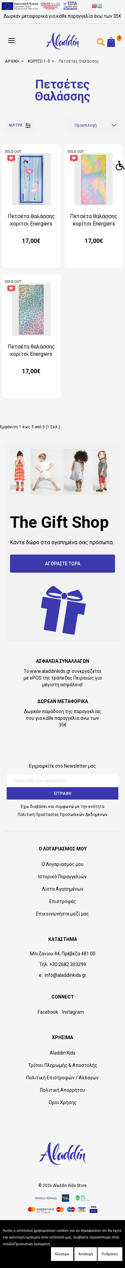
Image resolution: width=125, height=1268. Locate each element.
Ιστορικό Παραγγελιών (62, 876)
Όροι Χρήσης (63, 1102)
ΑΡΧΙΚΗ (12, 61)
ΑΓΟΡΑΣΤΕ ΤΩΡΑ (62, 563)
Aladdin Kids (62, 1053)
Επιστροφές (62, 901)
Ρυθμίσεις (110, 1254)
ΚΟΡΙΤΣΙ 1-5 (39, 61)
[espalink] (39, 5)
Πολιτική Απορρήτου (62, 1090)
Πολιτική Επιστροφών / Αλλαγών (62, 1077)
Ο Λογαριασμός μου (63, 864)
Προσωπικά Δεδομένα (32, 1244)
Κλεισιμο (62, 1254)
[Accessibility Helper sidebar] (118, 165)
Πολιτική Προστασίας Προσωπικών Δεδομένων (62, 814)
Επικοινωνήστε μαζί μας (62, 913)
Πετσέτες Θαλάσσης (79, 61)
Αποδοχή (85, 1254)
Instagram (73, 1012)
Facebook (48, 1012)
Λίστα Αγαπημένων (62, 889)
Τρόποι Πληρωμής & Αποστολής (62, 1065)
